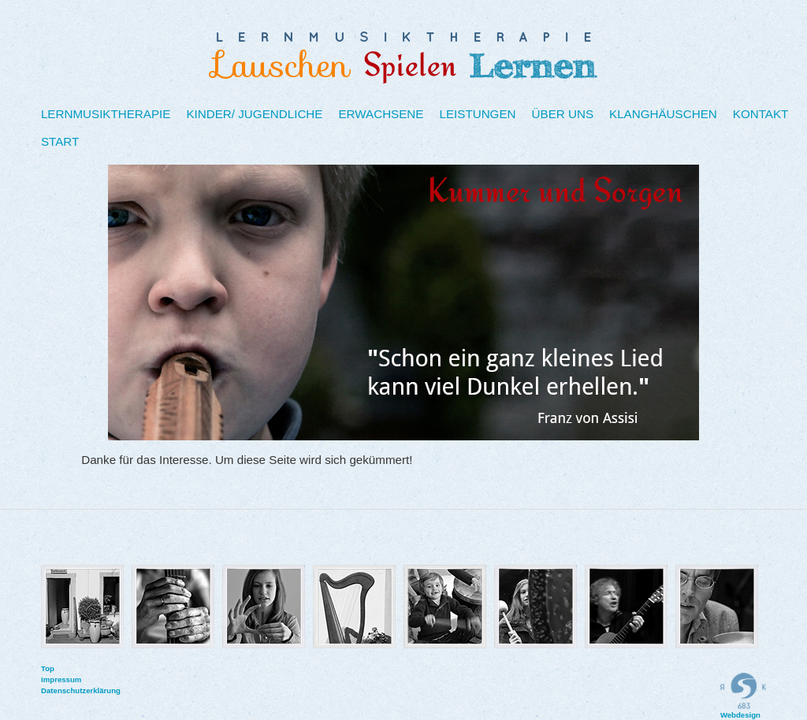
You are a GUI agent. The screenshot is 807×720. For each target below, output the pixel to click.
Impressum (49, 679)
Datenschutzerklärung (49, 690)
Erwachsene (380, 114)
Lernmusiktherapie (106, 114)
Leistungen (477, 114)
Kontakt (761, 114)
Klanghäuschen (663, 114)
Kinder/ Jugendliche (254, 114)
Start (60, 141)
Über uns (562, 114)
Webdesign (743, 696)
